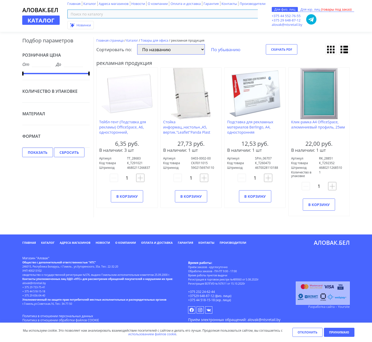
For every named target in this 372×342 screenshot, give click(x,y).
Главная (74, 3)
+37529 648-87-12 (201, 296)
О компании (158, 3)
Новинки (80, 25)
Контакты (229, 3)
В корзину (127, 196)
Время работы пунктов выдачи (207, 275)
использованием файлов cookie (152, 334)
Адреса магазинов (113, 3)
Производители (253, 3)
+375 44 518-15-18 (201, 300)
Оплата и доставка (186, 3)
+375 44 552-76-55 (286, 15)
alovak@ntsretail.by (287, 24)
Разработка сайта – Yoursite (329, 307)
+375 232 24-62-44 (201, 292)
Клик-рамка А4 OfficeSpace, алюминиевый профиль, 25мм (318, 124)
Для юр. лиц (326, 9)
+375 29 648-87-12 (286, 20)
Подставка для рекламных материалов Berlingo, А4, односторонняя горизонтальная (250, 129)
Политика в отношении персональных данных (57, 316)
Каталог (89, 3)
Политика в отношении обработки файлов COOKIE (60, 320)
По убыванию (226, 49)
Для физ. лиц (284, 9)
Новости (138, 3)
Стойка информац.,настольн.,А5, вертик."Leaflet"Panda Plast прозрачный (186, 129)
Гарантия (211, 3)
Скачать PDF (281, 49)
